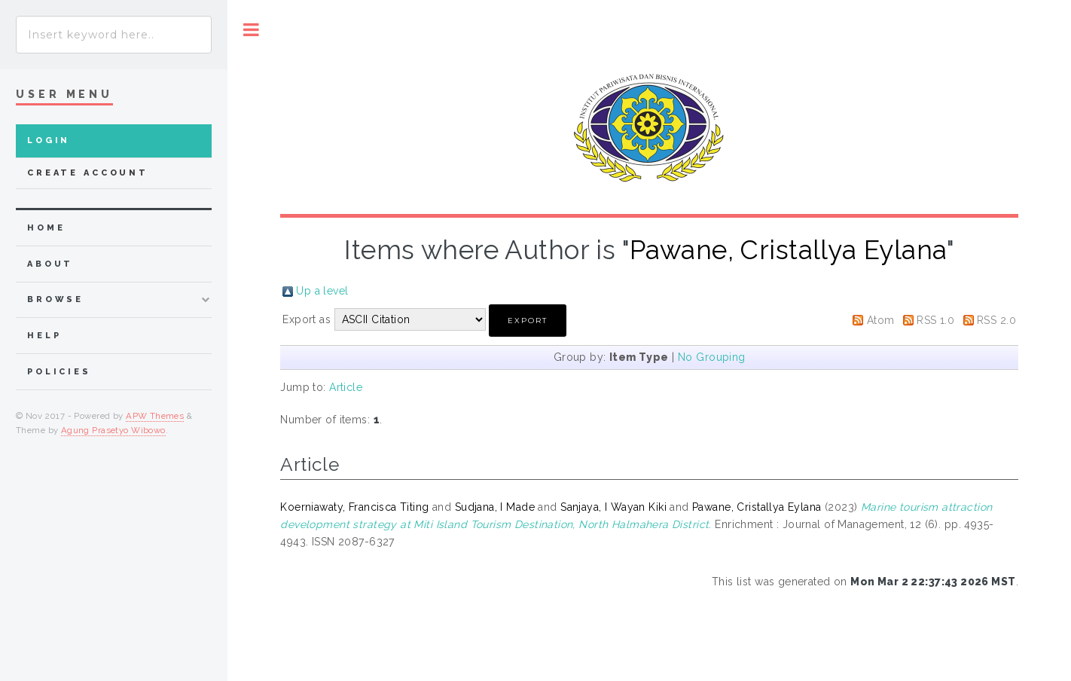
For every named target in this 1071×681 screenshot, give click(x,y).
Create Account (87, 173)
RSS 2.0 (996, 320)
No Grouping (712, 357)
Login (48, 140)
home (46, 228)
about (50, 264)
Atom (881, 320)
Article (345, 387)
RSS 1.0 (935, 320)
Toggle (251, 30)
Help (44, 335)
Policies (59, 372)
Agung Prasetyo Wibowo (113, 430)
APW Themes (155, 416)
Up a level (322, 291)
